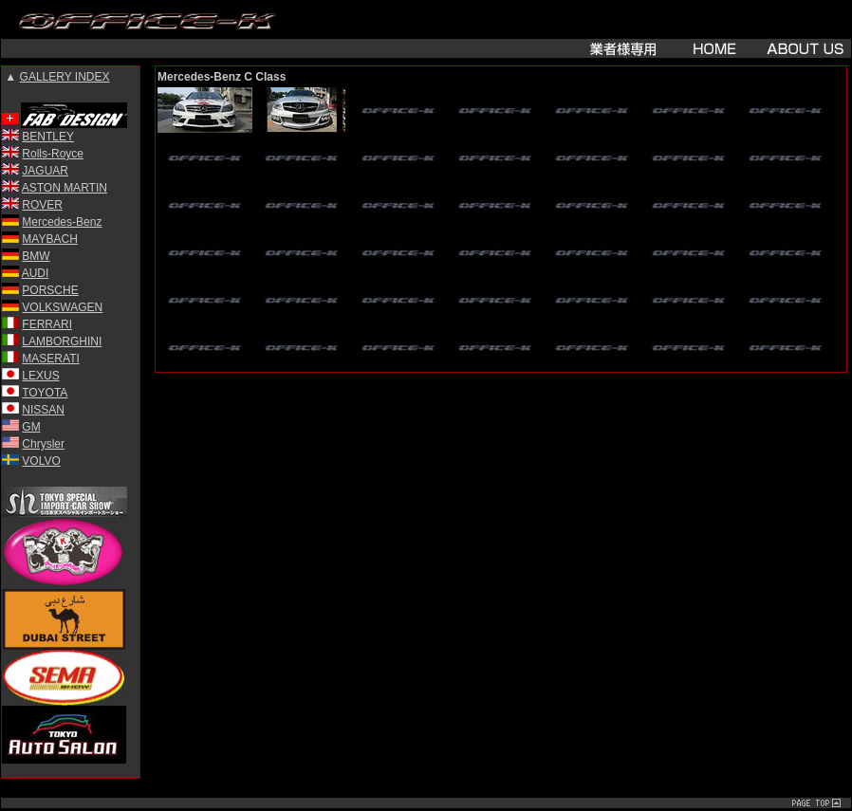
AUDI (35, 273)
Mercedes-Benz (62, 222)
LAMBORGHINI (62, 341)
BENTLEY (48, 136)
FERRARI (47, 324)
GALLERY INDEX (65, 76)
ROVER (42, 205)
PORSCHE (50, 290)
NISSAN (43, 409)
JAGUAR (45, 170)
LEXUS (40, 375)
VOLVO (41, 461)
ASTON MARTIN (64, 187)
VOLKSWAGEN (62, 307)
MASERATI (50, 358)
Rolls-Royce (52, 153)
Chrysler (43, 444)
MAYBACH (49, 239)
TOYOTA (44, 392)
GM (31, 426)
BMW (35, 256)
